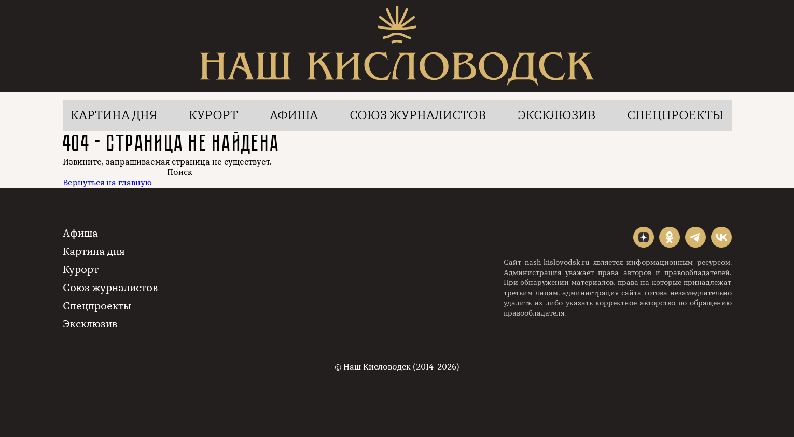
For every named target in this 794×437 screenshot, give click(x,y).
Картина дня (114, 115)
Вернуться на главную (107, 182)
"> (643, 237)
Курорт (213, 115)
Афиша (294, 115)
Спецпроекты (675, 115)
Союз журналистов (418, 115)
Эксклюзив (556, 115)
